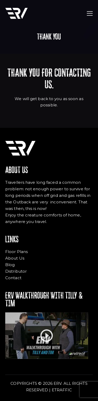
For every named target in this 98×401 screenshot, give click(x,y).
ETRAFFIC (62, 389)
